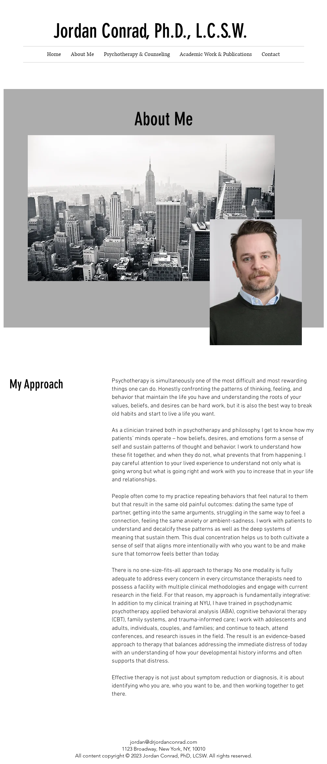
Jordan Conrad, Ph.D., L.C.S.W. (150, 31)
